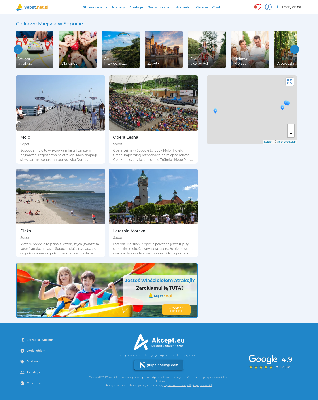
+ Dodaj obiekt (176, 309)
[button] (18, 49)
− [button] (291, 134)
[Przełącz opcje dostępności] (268, 7)
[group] (34, 49)
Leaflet (268, 141)
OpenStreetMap (286, 141)
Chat (216, 7)
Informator (183, 7)
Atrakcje (136, 7)
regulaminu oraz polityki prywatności (188, 385)
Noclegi (118, 7)
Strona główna (95, 7)
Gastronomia (158, 7)
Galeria (202, 7)
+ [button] (291, 127)
